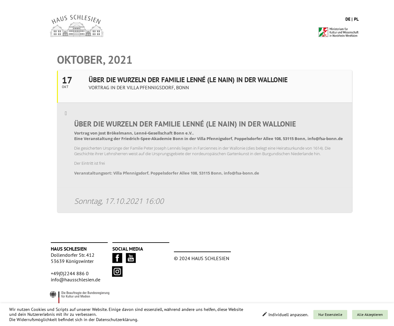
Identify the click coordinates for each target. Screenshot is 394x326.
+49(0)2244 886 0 (70, 273)
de (347, 19)
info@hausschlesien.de (75, 279)
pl (356, 19)
